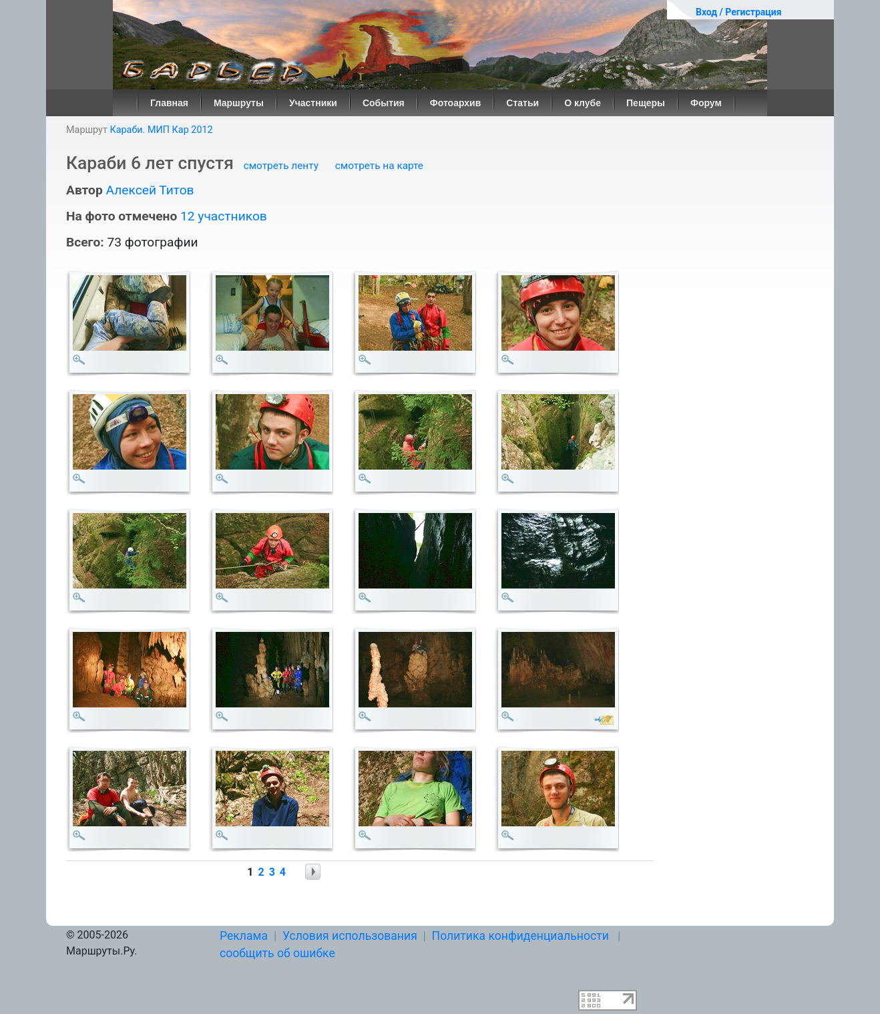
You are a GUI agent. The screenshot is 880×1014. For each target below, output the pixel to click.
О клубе (582, 103)
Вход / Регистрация (739, 12)
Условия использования (349, 936)
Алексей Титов (149, 190)
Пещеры (645, 103)
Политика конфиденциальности (520, 936)
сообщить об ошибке (277, 953)
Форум (706, 103)
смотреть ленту (281, 166)
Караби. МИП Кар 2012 (160, 130)
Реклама (244, 936)
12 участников (223, 216)
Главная (169, 103)
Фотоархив (455, 103)
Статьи (522, 103)
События (384, 103)
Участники (313, 103)
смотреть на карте (379, 166)
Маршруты (239, 103)
